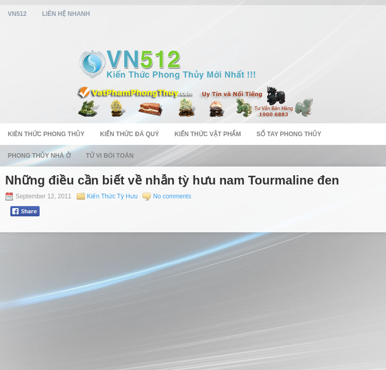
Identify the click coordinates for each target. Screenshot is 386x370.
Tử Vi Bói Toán (110, 155)
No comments (172, 196)
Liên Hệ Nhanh (66, 13)
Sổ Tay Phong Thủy (288, 134)
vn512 (17, 13)
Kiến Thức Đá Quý (129, 134)
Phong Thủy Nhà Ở (39, 155)
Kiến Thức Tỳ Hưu (112, 196)
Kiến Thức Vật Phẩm (207, 134)
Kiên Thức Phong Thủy (46, 134)
